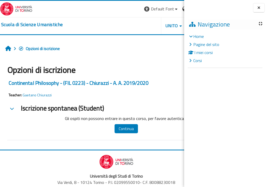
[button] (113, 9)
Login (175, 9)
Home (198, 36)
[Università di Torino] (16, 8)
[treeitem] (225, 48)
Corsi (197, 60)
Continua (114, 129)
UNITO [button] (123, 26)
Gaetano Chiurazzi (37, 95)
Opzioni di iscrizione (39, 48)
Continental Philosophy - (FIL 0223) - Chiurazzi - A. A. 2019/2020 (78, 83)
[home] (32, 25)
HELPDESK (152, 26)
